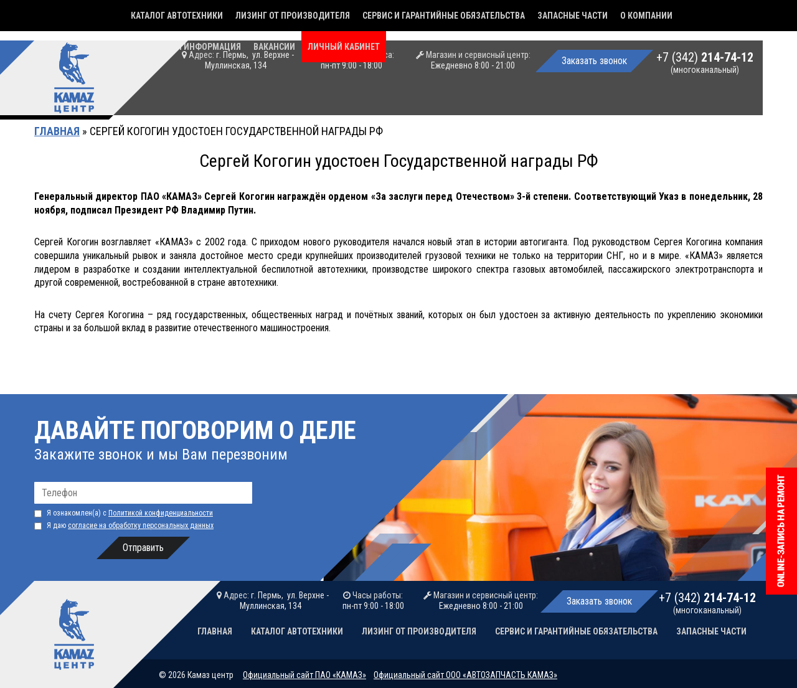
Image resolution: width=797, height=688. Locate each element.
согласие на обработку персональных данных (141, 525)
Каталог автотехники (177, 16)
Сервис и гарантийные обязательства (443, 16)
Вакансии (274, 47)
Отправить (143, 548)
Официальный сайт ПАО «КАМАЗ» (304, 675)
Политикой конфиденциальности (160, 513)
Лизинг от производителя (292, 16)
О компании (646, 16)
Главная (57, 131)
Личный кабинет (344, 47)
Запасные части (572, 16)
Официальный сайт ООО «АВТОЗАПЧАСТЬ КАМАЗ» (465, 675)
